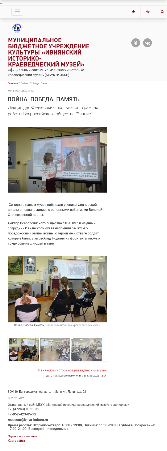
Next (100, 291)
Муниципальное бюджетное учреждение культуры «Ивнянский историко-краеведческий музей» (49, 52)
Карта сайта (16, 441)
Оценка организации (23, 436)
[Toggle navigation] (17, 11)
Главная (13, 83)
